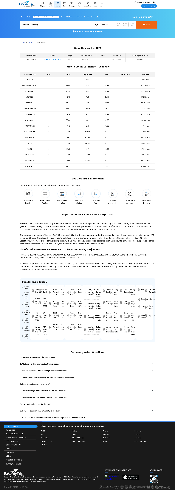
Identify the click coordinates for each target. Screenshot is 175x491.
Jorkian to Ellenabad (105, 329)
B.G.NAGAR (29, 91)
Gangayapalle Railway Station (95, 306)
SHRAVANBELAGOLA (29, 85)
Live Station (95, 17)
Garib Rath (148, 307)
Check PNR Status (67, 17)
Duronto (140, 299)
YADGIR (30, 143)
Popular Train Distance (26, 328)
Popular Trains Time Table (26, 295)
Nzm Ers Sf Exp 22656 (42, 302)
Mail (140, 289)
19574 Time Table (59, 315)
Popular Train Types (26, 336)
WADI (30, 149)
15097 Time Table (59, 292)
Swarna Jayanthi (148, 290)
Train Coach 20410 (77, 315)
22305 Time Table (52, 327)
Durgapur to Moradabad (113, 292)
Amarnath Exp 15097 (42, 290)
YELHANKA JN (30, 114)
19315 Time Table (52, 292)
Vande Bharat (140, 316)
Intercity (148, 299)
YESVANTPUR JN (29, 108)
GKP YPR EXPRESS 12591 (34, 316)
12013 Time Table (59, 327)
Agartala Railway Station (87, 329)
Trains (30, 42)
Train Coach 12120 (69, 292)
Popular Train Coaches (26, 304)
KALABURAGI (29, 160)
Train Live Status (83, 17)
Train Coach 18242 (77, 327)
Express (148, 315)
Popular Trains (26, 287)
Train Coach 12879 (77, 303)
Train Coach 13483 (77, 292)
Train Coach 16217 (69, 327)
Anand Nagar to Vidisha (113, 316)
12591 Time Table (52, 315)
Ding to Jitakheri (105, 302)
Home (22, 42)
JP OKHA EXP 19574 (42, 316)
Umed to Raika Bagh (113, 330)
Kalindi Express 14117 (34, 301)
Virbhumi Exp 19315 (34, 290)
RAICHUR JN (29, 137)
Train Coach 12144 (69, 303)
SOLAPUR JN (29, 166)
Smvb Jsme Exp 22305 (34, 330)
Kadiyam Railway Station (87, 292)
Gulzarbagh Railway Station (95, 317)
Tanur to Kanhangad (105, 290)
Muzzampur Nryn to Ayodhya (113, 303)
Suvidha (140, 306)
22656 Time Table (59, 303)
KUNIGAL (29, 103)
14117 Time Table (52, 303)
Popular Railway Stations (26, 312)
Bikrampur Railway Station (87, 306)
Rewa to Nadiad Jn (105, 316)
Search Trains (26, 17)
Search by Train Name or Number (46, 17)
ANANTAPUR (29, 120)
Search (146, 25)
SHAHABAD (29, 155)
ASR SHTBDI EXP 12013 (42, 330)
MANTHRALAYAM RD (29, 132)
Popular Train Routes (26, 320)
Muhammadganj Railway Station (87, 316)
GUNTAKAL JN (29, 126)
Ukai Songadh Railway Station (95, 293)
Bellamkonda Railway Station (95, 329)
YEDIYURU (29, 97)
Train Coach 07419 (69, 315)
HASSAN (30, 80)
